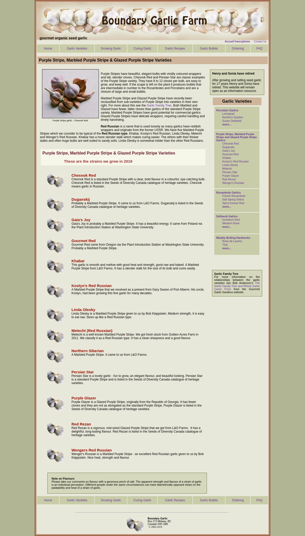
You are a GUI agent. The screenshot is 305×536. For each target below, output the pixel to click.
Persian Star (229, 172)
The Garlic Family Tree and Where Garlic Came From (237, 286)
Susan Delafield (232, 120)
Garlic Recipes (175, 48)
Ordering (238, 48)
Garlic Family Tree (159, 105)
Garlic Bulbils (209, 48)
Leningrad (228, 113)
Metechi (227, 168)
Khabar (226, 157)
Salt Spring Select (233, 199)
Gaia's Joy (228, 150)
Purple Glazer (230, 175)
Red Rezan (229, 179)
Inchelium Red (231, 219)
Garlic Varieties (77, 48)
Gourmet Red (230, 154)
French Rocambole (233, 195)
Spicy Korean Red (233, 203)
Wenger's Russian (233, 182)
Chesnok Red (230, 143)
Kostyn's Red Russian (235, 161)
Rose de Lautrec (232, 241)
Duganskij (228, 147)
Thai (225, 244)
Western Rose (231, 223)
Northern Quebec (232, 117)
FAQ (259, 48)
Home (48, 48)
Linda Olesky (230, 164)
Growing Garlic (111, 48)
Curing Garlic (142, 48)
